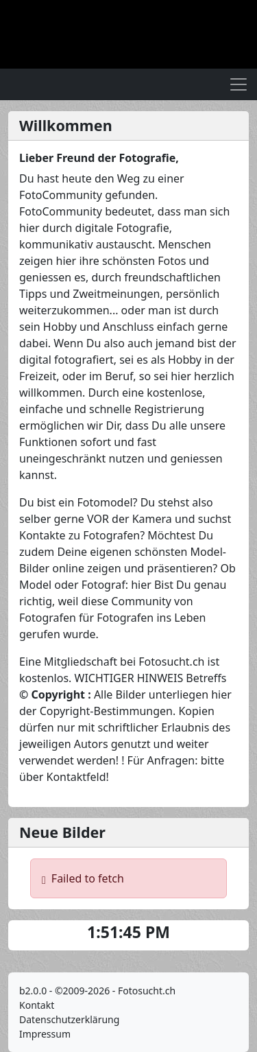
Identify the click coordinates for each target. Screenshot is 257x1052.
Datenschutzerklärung (69, 1019)
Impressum (45, 1033)
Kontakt (36, 1005)
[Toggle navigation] (238, 84)
